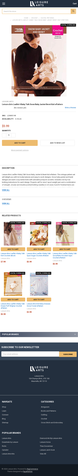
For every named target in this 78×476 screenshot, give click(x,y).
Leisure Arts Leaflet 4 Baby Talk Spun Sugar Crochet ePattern (39, 254)
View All (43, 454)
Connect (5, 414)
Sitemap (5, 422)
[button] (57, 143)
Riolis (4, 446)
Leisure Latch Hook (47, 450)
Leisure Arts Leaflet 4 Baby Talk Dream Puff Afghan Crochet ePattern (13, 306)
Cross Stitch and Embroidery (52, 422)
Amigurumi (45, 407)
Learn (4, 411)
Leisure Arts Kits (8, 454)
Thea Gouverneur (46, 446)
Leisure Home (45, 442)
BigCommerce (32, 469)
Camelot (5, 450)
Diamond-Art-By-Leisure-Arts (51, 438)
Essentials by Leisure (10, 442)
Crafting (44, 414)
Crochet (44, 418)
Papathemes (27, 471)
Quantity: (6, 131)
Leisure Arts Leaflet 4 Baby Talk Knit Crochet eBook (13, 254)
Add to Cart (13, 249)
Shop (4, 407)
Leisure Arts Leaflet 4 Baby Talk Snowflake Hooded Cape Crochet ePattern (65, 255)
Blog (4, 418)
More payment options (20, 150)
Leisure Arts (6, 438)
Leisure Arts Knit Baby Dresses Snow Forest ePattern (38, 305)
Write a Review (70, 108)
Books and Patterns (48, 411)
